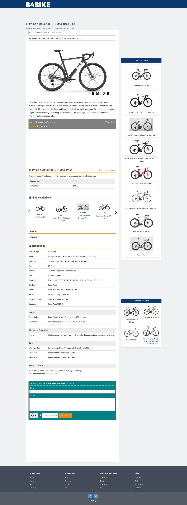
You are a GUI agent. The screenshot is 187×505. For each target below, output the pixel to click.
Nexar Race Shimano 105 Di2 (61, 219)
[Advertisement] (93, 15)
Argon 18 (33, 488)
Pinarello (68, 481)
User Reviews (56, 32)
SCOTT (67, 484)
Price (31, 32)
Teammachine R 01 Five (104, 217)
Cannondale (104, 478)
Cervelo (32, 481)
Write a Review (110, 122)
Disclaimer (138, 488)
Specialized (104, 484)
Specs (46, 32)
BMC (32, 484)
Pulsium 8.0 (40, 217)
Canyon (32, 478)
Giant (102, 481)
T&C (136, 481)
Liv (66, 488)
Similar (39, 32)
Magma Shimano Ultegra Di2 (83, 217)
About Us (138, 478)
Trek (101, 488)
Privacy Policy (139, 484)
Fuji (66, 478)
